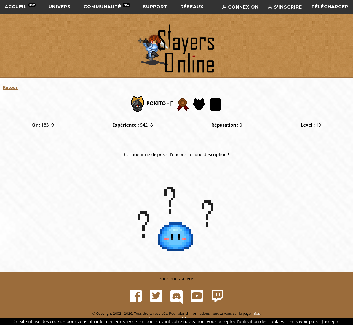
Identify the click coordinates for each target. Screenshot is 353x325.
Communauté (107, 6)
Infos (256, 313)
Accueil (20, 6)
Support (155, 6)
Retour (10, 87)
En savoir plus (303, 321)
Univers (60, 6)
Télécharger (329, 6)
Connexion (240, 7)
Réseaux (192, 6)
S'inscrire (285, 7)
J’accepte (331, 321)
